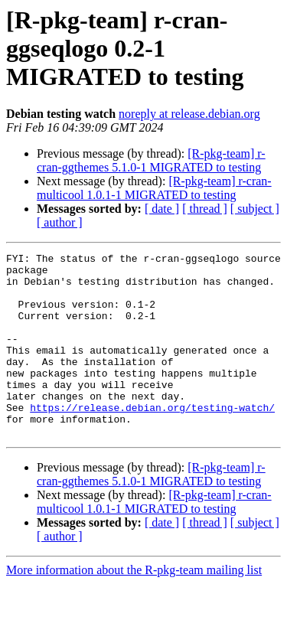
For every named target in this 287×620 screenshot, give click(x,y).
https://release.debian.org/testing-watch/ (152, 439)
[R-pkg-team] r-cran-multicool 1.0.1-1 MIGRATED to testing (154, 188)
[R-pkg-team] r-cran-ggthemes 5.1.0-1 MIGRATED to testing (151, 160)
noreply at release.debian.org (189, 113)
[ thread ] (204, 208)
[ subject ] (254, 208)
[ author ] (60, 222)
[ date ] (162, 208)
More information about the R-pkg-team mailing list (134, 606)
